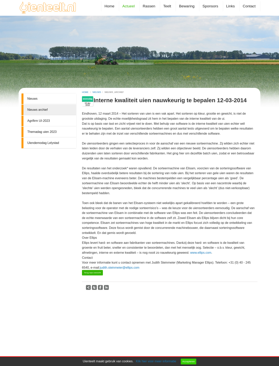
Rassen (149, 6)
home (85, 92)
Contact (249, 6)
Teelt (167, 6)
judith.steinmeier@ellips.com (120, 267)
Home (109, 6)
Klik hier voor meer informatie (156, 361)
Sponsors (210, 6)
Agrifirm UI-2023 (38, 120)
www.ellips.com (200, 252)
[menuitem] (110, 6)
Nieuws (32, 98)
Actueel (128, 6)
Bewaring (187, 6)
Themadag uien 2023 (42, 131)
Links (230, 6)
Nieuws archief (37, 109)
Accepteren (188, 361)
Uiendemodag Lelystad (43, 142)
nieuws (96, 92)
